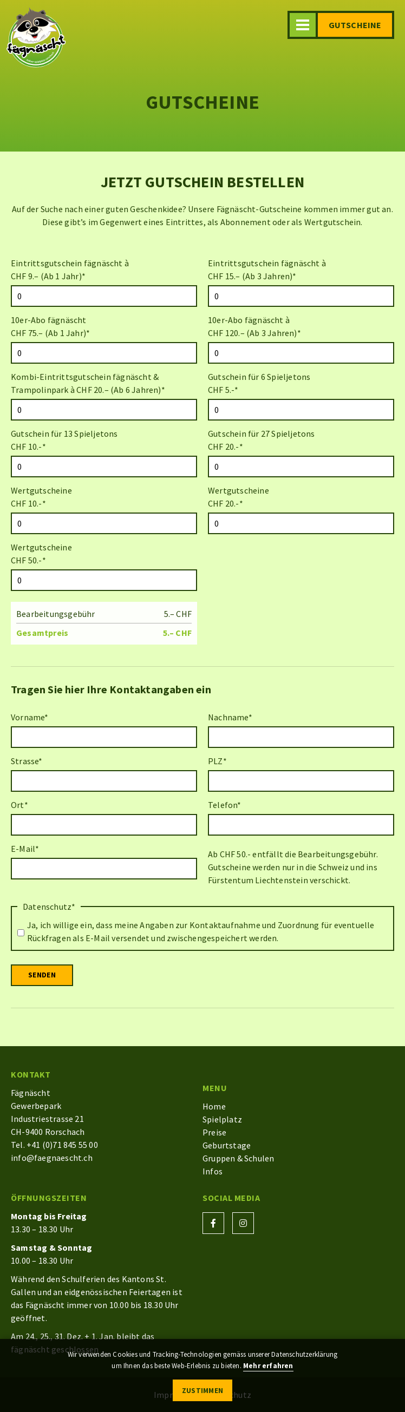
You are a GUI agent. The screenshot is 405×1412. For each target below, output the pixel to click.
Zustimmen (203, 1390)
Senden (42, 975)
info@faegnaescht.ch (52, 1157)
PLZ (217, 761)
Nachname (230, 717)
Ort (19, 804)
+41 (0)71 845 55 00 (62, 1144)
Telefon (224, 804)
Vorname (30, 717)
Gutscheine (355, 24)
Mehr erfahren (268, 1365)
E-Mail (25, 848)
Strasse (27, 761)
